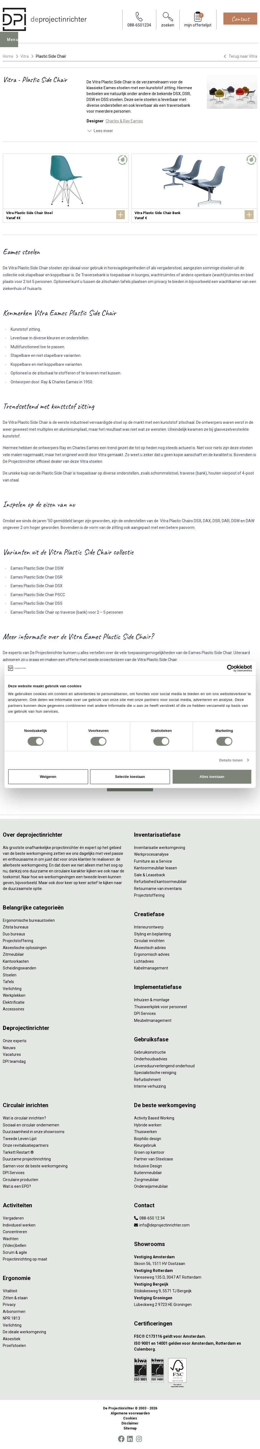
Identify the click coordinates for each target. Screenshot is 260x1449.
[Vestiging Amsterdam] (195, 1257)
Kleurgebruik (145, 1145)
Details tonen (231, 760)
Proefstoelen (14, 1345)
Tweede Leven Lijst (20, 1138)
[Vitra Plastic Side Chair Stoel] (65, 188)
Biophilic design (147, 1138)
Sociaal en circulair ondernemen (31, 1125)
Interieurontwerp (149, 927)
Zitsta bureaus (15, 927)
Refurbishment (147, 1079)
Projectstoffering (18, 940)
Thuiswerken (145, 1131)
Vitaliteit (10, 1291)
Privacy (9, 1304)
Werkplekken (14, 995)
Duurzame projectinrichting (27, 1159)
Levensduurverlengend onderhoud (164, 1066)
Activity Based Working (154, 1118)
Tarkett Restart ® (18, 1152)
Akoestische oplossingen (25, 947)
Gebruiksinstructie (150, 1052)
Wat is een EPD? (17, 1186)
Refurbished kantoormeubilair (160, 881)
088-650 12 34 (149, 1218)
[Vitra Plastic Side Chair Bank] (194, 188)
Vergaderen (13, 1218)
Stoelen (9, 975)
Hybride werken (147, 1125)
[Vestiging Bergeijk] (195, 1284)
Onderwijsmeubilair (151, 1186)
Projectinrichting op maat (25, 1259)
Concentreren (15, 1232)
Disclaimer (130, 1423)
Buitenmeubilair (148, 1172)
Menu (14, 43)
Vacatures (12, 1054)
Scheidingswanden (19, 968)
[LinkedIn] (130, 1439)
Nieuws (9, 1048)
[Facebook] (121, 1439)
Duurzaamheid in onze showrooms (34, 1131)
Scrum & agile (15, 1252)
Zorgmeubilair (146, 1179)
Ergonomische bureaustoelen (29, 920)
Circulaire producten (20, 1179)
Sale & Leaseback (149, 875)
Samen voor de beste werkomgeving (35, 1166)
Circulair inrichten (149, 940)
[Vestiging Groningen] (195, 1298)
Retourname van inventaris (158, 888)
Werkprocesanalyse (151, 854)
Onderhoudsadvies (150, 1059)
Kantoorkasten (16, 961)
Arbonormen (14, 1311)
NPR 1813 (11, 1318)
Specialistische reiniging (155, 1072)
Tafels (8, 981)
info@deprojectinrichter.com (162, 1225)
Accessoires (13, 1009)
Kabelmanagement (151, 968)
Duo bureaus (14, 934)
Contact (240, 18)
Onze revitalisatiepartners (26, 1145)
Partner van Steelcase (153, 1159)
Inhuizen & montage (152, 1000)
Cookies (130, 1418)
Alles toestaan (211, 777)
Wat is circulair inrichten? (24, 1118)
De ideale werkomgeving (24, 1332)
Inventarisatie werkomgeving (159, 847)
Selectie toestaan (130, 777)
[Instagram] (139, 1439)
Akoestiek (11, 1339)
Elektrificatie (14, 1002)
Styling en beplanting (152, 934)
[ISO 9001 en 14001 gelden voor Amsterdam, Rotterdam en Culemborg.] (195, 1346)
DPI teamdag (14, 1061)
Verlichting (12, 988)
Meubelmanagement (152, 1020)
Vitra (24, 56)
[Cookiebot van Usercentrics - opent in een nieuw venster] (227, 668)
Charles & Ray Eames (124, 121)
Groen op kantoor (149, 1152)
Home (8, 56)
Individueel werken (19, 1225)
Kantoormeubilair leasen (155, 868)
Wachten (10, 1239)
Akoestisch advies (150, 947)
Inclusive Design (148, 1166)
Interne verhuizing (150, 1086)
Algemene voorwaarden (130, 1413)
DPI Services (145, 1013)
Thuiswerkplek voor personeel (160, 1007)
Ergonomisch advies (152, 954)
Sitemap (130, 1428)
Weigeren (48, 777)
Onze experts (15, 1041)
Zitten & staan (15, 1298)
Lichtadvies (144, 961)
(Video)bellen (14, 1245)
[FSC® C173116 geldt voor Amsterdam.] (195, 1336)
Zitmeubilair (13, 954)
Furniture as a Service (153, 861)
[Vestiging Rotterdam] (195, 1271)
